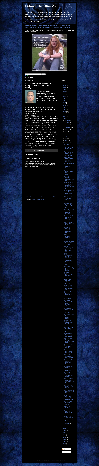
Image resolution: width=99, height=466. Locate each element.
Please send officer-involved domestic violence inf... (68, 310)
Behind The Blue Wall (42, 6)
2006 (64, 430)
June (66, 133)
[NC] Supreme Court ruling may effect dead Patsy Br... (69, 205)
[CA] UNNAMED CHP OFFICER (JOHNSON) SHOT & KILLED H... (69, 185)
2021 (64, 91)
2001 (64, 439)
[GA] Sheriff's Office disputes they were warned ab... (68, 159)
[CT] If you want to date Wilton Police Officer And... (69, 192)
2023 (64, 89)
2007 (64, 428)
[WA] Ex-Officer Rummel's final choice (68, 403)
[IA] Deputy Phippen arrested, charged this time (69, 237)
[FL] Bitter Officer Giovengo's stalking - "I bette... (68, 329)
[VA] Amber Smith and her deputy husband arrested (68, 218)
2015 (64, 105)
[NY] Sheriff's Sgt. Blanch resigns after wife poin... (68, 335)
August (67, 129)
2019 (64, 96)
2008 (64, 426)
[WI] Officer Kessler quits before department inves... (69, 165)
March (66, 140)
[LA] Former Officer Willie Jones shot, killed (69, 346)
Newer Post (28, 196)
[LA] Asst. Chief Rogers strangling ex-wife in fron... (68, 294)
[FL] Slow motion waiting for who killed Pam (68, 386)
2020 (64, 94)
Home (41, 196)
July (66, 131)
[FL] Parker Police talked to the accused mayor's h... (69, 381)
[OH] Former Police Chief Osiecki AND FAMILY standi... (69, 199)
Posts (64, 449)
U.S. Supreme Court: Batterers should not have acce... (68, 262)
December (67, 120)
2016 (64, 103)
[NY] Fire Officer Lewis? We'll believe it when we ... (68, 287)
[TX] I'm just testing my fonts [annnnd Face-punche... (69, 351)
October (67, 125)
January (67, 423)
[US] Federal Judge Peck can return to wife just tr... (69, 418)
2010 (64, 116)
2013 (64, 109)
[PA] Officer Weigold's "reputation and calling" (68, 374)
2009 (64, 118)
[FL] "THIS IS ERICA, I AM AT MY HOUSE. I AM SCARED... (68, 153)
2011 (64, 114)
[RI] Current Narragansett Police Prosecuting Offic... (68, 303)
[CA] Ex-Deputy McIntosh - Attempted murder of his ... (68, 397)
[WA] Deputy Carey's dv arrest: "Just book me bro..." (69, 178)
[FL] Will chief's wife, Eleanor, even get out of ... (69, 356)
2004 (64, 435)
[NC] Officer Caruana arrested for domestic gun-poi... (68, 230)
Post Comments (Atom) (38, 199)
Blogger (64, 460)
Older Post (54, 196)
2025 (64, 85)
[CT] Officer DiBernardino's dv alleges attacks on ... (68, 275)
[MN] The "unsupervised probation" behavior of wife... (68, 249)
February (67, 142)
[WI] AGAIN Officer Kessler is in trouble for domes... (69, 316)
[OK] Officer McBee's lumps (68, 407)
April (66, 138)
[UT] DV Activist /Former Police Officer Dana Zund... (68, 323)
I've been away (68, 298)
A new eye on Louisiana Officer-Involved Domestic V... (68, 281)
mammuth (52, 460)
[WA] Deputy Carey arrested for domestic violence (69, 211)
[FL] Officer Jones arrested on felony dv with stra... (68, 412)
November (67, 122)
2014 (64, 107)
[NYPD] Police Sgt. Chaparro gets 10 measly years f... (69, 243)
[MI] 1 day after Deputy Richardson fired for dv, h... (69, 340)
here (39, 147)
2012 (64, 112)
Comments (65, 452)
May (66, 136)
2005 (64, 432)
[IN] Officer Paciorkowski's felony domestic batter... (68, 172)
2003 (64, 437)
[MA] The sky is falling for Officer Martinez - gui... (69, 224)
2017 (64, 100)
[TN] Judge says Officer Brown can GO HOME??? (68, 256)
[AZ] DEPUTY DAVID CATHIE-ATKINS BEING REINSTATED (69, 146)
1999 (64, 443)
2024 (64, 87)
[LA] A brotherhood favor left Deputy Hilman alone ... (69, 391)
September (68, 127)
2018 (64, 98)
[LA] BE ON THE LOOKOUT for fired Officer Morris (68, 362)
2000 (64, 441)
